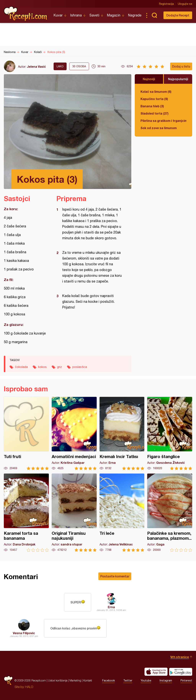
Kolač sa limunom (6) (155, 91)
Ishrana (76, 15)
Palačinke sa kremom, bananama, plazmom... (169, 513)
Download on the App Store (156, 672)
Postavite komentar (114, 576)
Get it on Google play (180, 672)
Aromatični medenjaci (74, 433)
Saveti (94, 15)
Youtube (146, 680)
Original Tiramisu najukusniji (74, 513)
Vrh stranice (179, 657)
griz (59, 367)
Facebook (108, 680)
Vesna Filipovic (24, 633)
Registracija (166, 3)
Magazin (113, 15)
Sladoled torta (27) (154, 113)
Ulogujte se (185, 3)
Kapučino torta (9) (154, 99)
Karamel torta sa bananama (26, 513)
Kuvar (58, 15)
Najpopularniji (178, 79)
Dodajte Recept (177, 15)
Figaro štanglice (169, 433)
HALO (29, 687)
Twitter (127, 680)
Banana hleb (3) (152, 106)
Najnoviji (149, 79)
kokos (42, 367)
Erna (111, 607)
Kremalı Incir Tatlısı (122, 433)
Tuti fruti (26, 433)
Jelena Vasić (36, 66)
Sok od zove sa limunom (158, 128)
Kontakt (87, 680)
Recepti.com (26, 13)
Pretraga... (154, 15)
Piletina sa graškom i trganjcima (163, 120)
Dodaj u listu (181, 66)
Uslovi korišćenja (57, 680)
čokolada (21, 367)
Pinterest (186, 680)
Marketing (75, 680)
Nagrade (134, 15)
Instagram (166, 680)
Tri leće (122, 513)
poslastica (79, 367)
